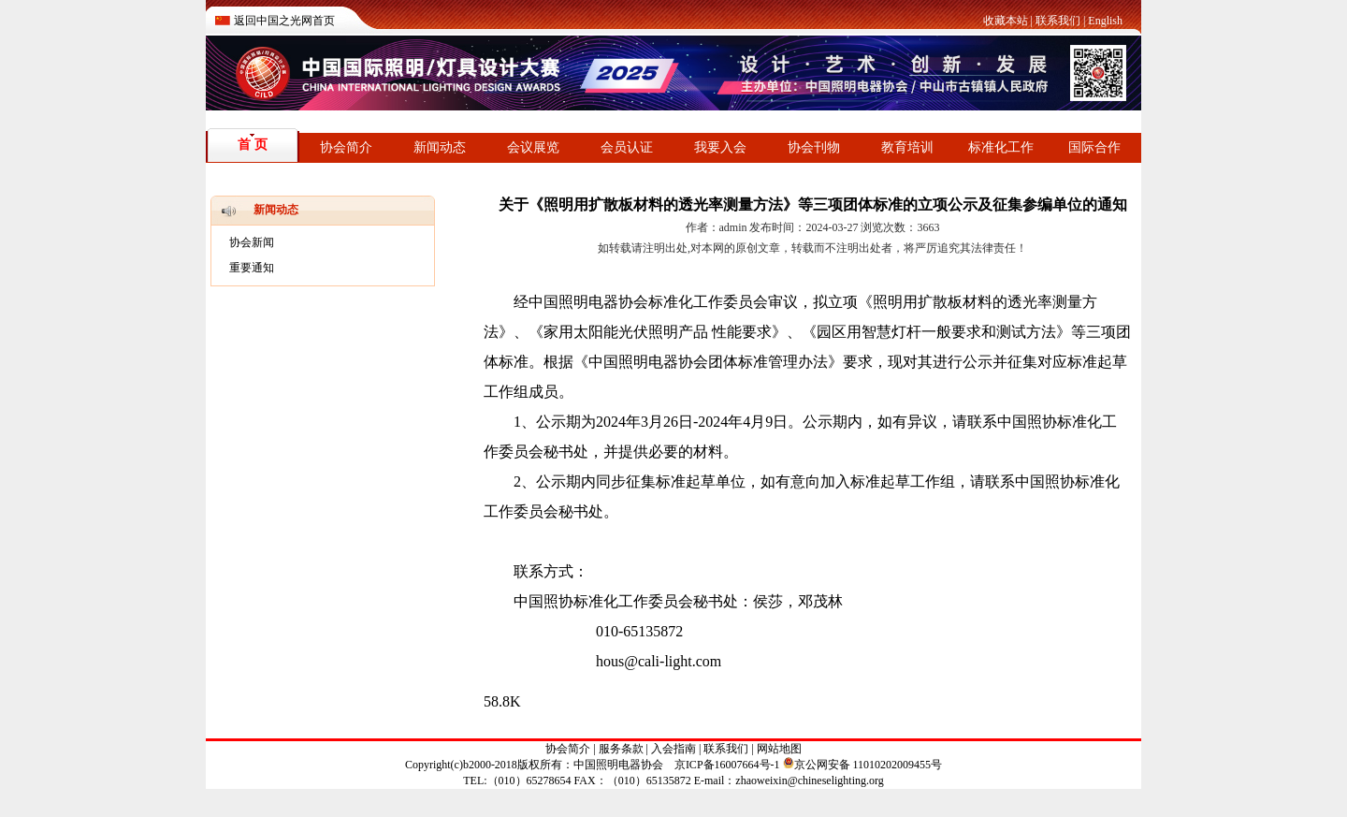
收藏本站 (1005, 20)
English (1105, 20)
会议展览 (533, 147)
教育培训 (907, 147)
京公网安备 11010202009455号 (863, 764)
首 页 (253, 145)
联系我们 (1058, 20)
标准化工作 (1001, 147)
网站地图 (779, 748)
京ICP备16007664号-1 (727, 764)
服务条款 (621, 748)
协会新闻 (251, 242)
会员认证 (627, 147)
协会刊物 (814, 147)
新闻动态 (439, 147)
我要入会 (720, 147)
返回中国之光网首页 (284, 20)
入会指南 (673, 748)
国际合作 (1094, 147)
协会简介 (346, 147)
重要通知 (251, 267)
